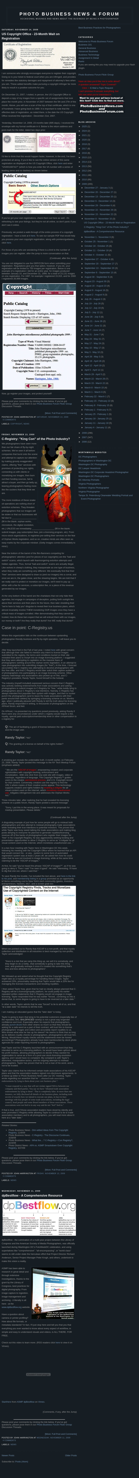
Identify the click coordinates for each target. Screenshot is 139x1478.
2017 (84, 148)
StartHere (6, 1402)
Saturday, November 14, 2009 (52, 417)
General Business (87, 48)
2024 (84, 131)
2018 (84, 144)
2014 (84, 162)
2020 (84, 139)
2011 (84, 175)
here (60, 163)
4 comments (9, 1440)
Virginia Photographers (89, 484)
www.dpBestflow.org (11, 1307)
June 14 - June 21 (94, 325)
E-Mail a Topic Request (101, 88)
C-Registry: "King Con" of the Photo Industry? (36, 439)
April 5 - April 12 (93, 370)
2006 (84, 441)
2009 (84, 184)
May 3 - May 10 (92, 352)
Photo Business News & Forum (69, 14)
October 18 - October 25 (97, 246)
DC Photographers (87, 456)
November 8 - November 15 (99, 218)
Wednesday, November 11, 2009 (53, 1438)
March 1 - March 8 (94, 392)
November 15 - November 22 (99, 214)
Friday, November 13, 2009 (51, 1173)
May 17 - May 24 (93, 343)
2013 (84, 166)
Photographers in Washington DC (94, 460)
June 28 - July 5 (93, 316)
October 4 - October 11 (96, 255)
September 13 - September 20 (100, 268)
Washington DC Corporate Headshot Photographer (103, 472)
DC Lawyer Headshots (89, 468)
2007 (84, 437)
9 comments (9, 420)
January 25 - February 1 (97, 414)
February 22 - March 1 (96, 396)
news (26, 424)
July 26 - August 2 (94, 299)
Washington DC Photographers (93, 476)
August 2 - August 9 (95, 294)
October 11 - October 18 (97, 250)
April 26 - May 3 (93, 356)
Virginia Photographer (89, 491)
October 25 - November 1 (97, 241)
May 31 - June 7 (93, 334)
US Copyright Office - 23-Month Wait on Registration (31, 36)
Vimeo (41, 1402)
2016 (84, 153)
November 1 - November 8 (98, 237)
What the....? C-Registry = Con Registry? (52, 1140)
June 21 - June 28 (94, 321)
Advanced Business (88, 51)
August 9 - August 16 (95, 290)
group (43, 878)
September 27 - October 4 (98, 259)
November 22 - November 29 (99, 210)
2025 (84, 126)
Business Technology (88, 54)
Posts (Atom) (21, 1461)
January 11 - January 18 (97, 423)
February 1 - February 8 (97, 409)
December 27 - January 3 (97, 187)
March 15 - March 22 (95, 383)
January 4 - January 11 (96, 427)
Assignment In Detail (88, 58)
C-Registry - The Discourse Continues (50, 1135)
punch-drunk (16, 1024)
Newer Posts (8, 1455)
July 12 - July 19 (93, 308)
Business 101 (85, 44)
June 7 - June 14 (93, 330)
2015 (84, 157)
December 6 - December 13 (99, 201)
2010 (84, 179)
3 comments (9, 1176)
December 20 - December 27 (99, 192)
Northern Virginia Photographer (93, 487)
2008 (84, 433)
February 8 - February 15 (97, 405)
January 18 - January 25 (97, 418)
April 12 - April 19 (93, 365)
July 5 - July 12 (92, 312)
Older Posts (71, 1455)
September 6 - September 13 (99, 272)
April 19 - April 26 (93, 361)
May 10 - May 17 (93, 347)
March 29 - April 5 (94, 374)
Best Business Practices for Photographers (99, 27)
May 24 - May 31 (93, 339)
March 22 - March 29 (95, 378)
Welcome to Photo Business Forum (95, 41)
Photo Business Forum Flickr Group (54, 403)
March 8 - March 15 (94, 387)
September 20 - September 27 (100, 263)
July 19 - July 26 (93, 303)
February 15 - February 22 (98, 401)
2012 (84, 170)
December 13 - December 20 (99, 196)
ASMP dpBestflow (25, 1402)
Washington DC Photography (92, 464)
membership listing (26, 878)
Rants (81, 61)
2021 (84, 135)
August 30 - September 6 (97, 277)
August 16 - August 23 (96, 285)
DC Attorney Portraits (88, 480)
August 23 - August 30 (96, 281)
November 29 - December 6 (99, 205)
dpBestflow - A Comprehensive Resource (32, 1195)
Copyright (16, 424)
